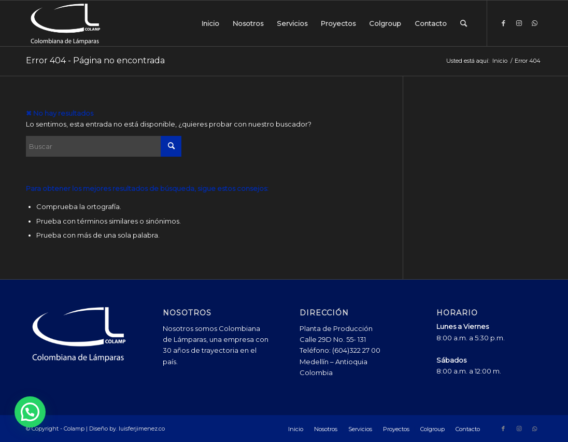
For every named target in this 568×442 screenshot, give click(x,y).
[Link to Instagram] (519, 23)
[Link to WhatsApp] (534, 23)
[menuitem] (210, 23)
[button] (30, 411)
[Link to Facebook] (503, 23)
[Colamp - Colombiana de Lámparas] (65, 23)
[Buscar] (463, 23)
